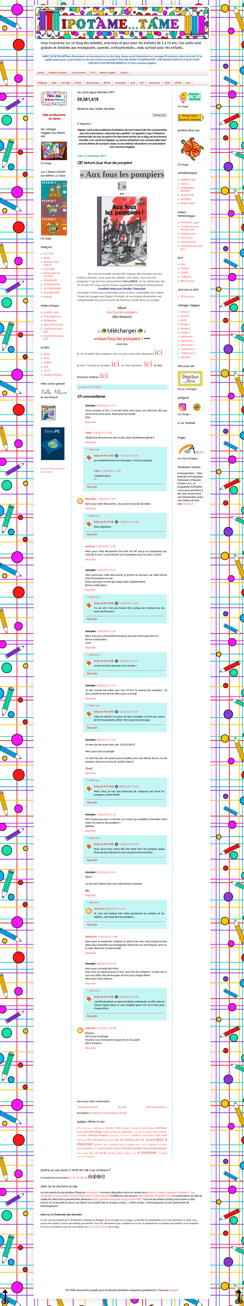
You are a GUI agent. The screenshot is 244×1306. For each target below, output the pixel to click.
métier (121, 1144)
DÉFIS (167, 83)
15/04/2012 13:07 (129, 711)
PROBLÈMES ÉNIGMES (187, 189)
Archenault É (93, 1192)
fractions (81, 1140)
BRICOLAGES (188, 281)
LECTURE (65, 83)
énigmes (90, 1156)
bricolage (96, 1131)
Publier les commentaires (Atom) (109, 1113)
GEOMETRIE (187, 195)
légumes (98, 1144)
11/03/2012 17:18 (106, 546)
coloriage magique (98, 1135)
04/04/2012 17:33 (106, 685)
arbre (86, 1131)
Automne (186, 357)
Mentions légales (107, 72)
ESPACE (185, 268)
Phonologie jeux (52, 316)
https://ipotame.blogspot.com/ (154, 1195)
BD (83, 1128)
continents (125, 1135)
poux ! (95, 1148)
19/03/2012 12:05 (106, 631)
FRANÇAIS (42, 83)
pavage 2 (185, 328)
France (89, 1128)
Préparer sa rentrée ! (58, 72)
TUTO (92, 72)
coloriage (81, 1135)
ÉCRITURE (49, 269)
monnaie (113, 1144)
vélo (134, 1153)
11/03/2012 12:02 (129, 455)
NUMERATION (188, 179)
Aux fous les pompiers (122, 312)
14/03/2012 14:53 (129, 603)
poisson (185, 311)
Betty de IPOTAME (104, 455)
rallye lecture (113, 1148)
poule (88, 1148)
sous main (82, 1153)
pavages (130, 1144)
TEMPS (184, 272)
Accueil (40, 72)
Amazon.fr (188, 503)
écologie (163, 1153)
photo (144, 1145)
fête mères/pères (96, 1139)
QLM (133, 83)
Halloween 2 (187, 340)
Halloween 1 (187, 336)
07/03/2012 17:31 (106, 405)
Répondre (90, 422)
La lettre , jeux (51, 312)
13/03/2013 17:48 (107, 936)
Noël (118, 1128)
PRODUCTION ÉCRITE (51, 263)
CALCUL (185, 183)
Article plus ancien (156, 1107)
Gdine (88, 432)
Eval (188, 83)
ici (158, 351)
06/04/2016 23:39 (106, 963)
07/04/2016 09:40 (129, 996)
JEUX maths (120, 83)
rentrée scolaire (131, 1148)
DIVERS (178, 83)
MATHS (107, 83)
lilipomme (90, 499)
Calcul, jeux (187, 237)
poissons (162, 1144)
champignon (138, 1132)
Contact (123, 72)
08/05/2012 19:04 (129, 786)
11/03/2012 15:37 (106, 499)
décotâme (99, 908)
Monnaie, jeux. (188, 233)
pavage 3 (185, 332)
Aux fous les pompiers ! (121, 338)
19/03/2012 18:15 (129, 661)
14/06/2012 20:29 (129, 844)
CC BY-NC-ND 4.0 (87, 1177)
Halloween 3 (187, 345)
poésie (102, 1148)
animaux (161, 1127)
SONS (54, 83)
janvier (110, 1140)
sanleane (90, 546)
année (80, 1132)
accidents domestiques (143, 1128)
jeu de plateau (125, 1139)
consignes (114, 1135)
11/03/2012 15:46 (129, 522)
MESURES (186, 199)
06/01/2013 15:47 (115, 908)
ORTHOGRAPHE (52, 288)
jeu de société (145, 1139)
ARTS (141, 83)
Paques (126, 1128)
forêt (164, 1135)
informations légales (98, 1227)
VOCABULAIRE (51, 292)
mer (106, 1144)
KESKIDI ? (110, 1128)
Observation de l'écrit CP (52, 274)
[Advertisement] (122, 1255)
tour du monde (97, 1153)
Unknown (90, 1028)
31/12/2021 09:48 (106, 1028)
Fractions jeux (188, 241)
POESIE (77, 83)
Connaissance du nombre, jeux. (190, 228)
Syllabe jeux (50, 320)
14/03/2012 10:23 (106, 570)
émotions (81, 1156)
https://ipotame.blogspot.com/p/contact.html (117, 1199)
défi (158, 1135)
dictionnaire (149, 1135)
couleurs (136, 1135)
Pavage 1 (185, 324)
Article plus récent (88, 1107)
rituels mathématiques (155, 1148)
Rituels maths (188, 203)
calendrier (126, 1131)
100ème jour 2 (188, 353)
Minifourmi (91, 936)
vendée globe (115, 1153)
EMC (183, 264)
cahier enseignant (112, 1132)
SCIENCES (186, 276)
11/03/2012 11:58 (102, 432)
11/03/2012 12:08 (111, 471)
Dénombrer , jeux (190, 222)
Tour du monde (79, 72)
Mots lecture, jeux (53, 324)
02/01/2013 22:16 (106, 872)
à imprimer (147, 1152)
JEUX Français (92, 83)
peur (138, 1144)
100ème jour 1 (188, 349)
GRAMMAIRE (50, 280)
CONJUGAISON (52, 284)
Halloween (98, 1128)
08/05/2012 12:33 (106, 739)
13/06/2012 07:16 (106, 814)
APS (79, 1128)
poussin (185, 316)
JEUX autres (154, 83)
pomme (81, 1148)
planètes (152, 1144)
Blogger (173, 1290)
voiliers (127, 1153)
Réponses (94, 449)
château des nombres (156, 1132)
